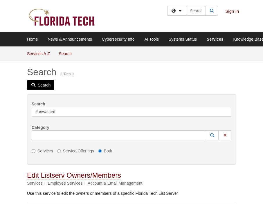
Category (40, 127)
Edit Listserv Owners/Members (74, 175)
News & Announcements (70, 39)
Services (215, 39)
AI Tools (151, 39)
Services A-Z (38, 53)
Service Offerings (75, 151)
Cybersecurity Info (118, 39)
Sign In (232, 11)
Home (32, 39)
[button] (212, 135)
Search (67, 53)
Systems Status (183, 39)
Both (105, 151)
